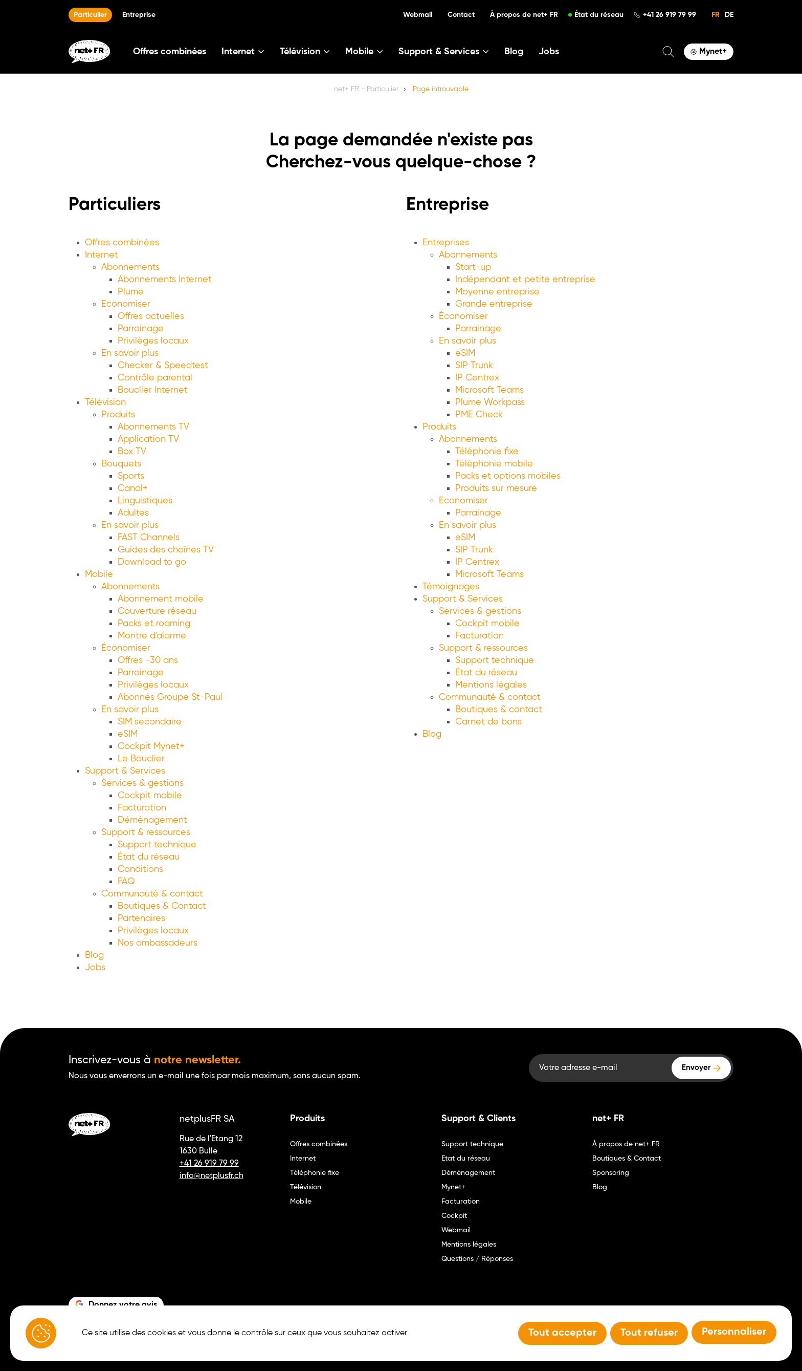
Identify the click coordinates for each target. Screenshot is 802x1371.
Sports (131, 476)
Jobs (549, 51)
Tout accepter (562, 1333)
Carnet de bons (488, 721)
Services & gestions (142, 783)
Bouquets (121, 463)
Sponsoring (610, 1172)
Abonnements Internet (165, 279)
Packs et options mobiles (508, 476)
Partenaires (141, 918)
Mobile (99, 574)
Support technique (157, 844)
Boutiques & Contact (162, 906)
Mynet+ (453, 1187)
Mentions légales (491, 685)
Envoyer (696, 1068)
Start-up (473, 267)
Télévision (105, 402)
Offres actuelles (151, 316)
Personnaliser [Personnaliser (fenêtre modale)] (734, 1332)
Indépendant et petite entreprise (525, 279)
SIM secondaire (150, 721)
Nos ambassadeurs (157, 943)
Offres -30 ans (148, 660)
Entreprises (445, 242)
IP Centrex (477, 377)
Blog (513, 51)
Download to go (152, 562)
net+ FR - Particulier (366, 89)
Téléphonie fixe (487, 451)
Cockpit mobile (150, 795)
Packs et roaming (154, 623)
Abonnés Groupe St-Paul (170, 697)
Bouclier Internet (153, 390)
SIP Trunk (474, 365)
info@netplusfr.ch (211, 1176)
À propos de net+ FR (524, 14)
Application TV (148, 439)
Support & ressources (145, 832)
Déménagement (152, 820)
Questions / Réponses (477, 1258)
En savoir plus (130, 353)
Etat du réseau (465, 1158)
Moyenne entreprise (497, 291)
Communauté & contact (152, 893)
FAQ (126, 881)
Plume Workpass (490, 402)
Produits (118, 414)
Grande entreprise (493, 304)
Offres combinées (169, 51)
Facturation (142, 807)
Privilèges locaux (153, 341)
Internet (101, 255)
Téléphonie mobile (494, 463)
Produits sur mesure (496, 488)
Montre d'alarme (152, 635)
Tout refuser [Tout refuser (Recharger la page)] (649, 1333)
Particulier (90, 14)
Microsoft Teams (489, 390)
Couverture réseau (157, 611)
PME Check (479, 414)
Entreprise (138, 14)
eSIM (128, 734)
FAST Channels (149, 537)
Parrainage (141, 328)
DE (729, 14)
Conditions (140, 869)
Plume (131, 291)
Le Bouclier (141, 758)
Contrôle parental (155, 377)
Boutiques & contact (498, 709)
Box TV (132, 451)
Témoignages (450, 586)
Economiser (125, 304)
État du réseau (598, 14)
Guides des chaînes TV (166, 549)
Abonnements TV (153, 427)
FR (715, 14)
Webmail (417, 14)
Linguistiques (145, 500)
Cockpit (454, 1215)
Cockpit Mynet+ (151, 746)
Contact (461, 14)
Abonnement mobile (161, 599)
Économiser (125, 648)
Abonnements (130, 267)
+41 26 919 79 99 (669, 14)
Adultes (133, 513)
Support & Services (125, 771)
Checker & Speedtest (163, 365)
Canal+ (133, 488)
